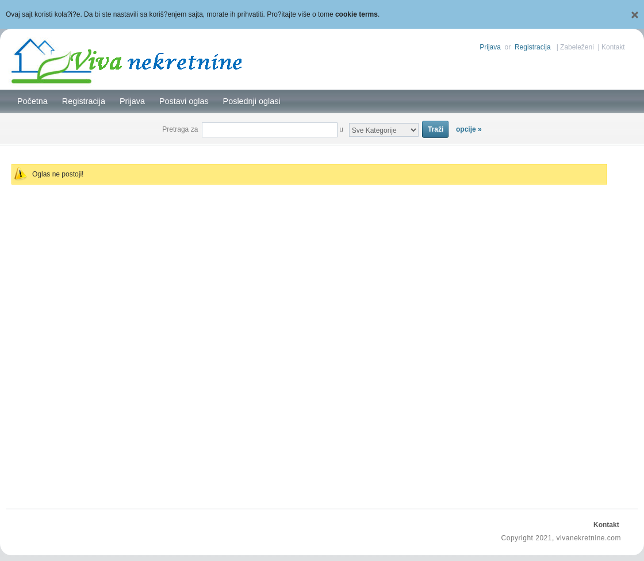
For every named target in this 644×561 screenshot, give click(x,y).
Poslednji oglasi (252, 101)
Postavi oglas (184, 101)
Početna (32, 101)
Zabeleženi (577, 47)
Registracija (533, 47)
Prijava (490, 47)
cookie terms (356, 14)
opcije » (469, 129)
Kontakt (613, 47)
